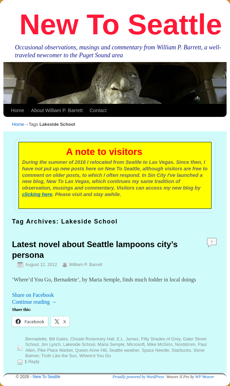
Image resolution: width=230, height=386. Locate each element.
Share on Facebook (33, 295)
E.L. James (127, 338)
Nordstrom (185, 344)
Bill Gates (58, 338)
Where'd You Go (95, 355)
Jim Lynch (51, 344)
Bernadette (36, 338)
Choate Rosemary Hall (92, 338)
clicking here (37, 194)
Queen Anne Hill (91, 350)
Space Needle (155, 350)
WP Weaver (204, 376)
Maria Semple (111, 344)
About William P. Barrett (57, 110)
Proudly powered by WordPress (138, 376)
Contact (98, 110)
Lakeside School (79, 344)
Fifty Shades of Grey (160, 338)
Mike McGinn (159, 344)
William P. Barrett (85, 264)
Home (17, 110)
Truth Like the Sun (59, 355)
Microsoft (136, 344)
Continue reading (34, 302)
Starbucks (181, 350)
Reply (32, 361)
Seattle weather (124, 350)
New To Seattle (120, 24)
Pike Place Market (55, 350)
